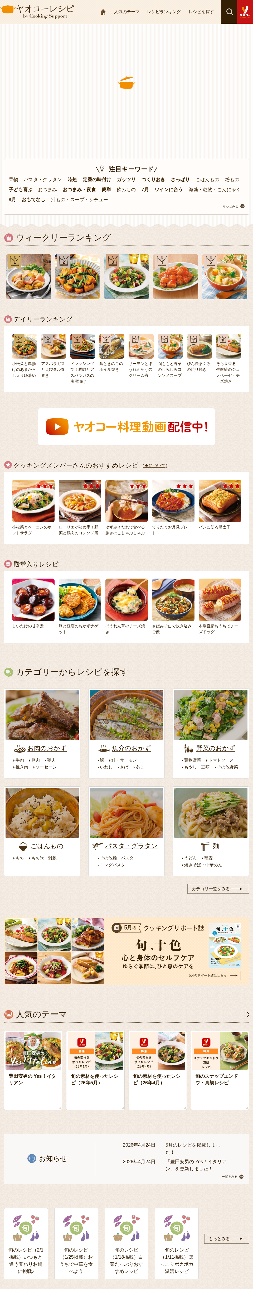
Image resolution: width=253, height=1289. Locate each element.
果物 (13, 179)
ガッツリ (126, 179)
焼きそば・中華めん (203, 865)
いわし (106, 767)
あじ (140, 767)
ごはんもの (207, 179)
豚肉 (35, 760)
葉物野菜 (192, 760)
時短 (72, 179)
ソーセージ (46, 767)
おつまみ (47, 189)
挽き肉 (22, 767)
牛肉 (20, 760)
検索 (229, 12)
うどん (190, 858)
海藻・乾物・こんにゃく (215, 189)
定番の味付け (97, 179)
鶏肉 (51, 760)
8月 (12, 199)
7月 (145, 189)
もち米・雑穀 (44, 858)
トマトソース (221, 760)
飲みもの (126, 189)
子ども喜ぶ (20, 189)
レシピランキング (164, 11)
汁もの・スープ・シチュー (79, 199)
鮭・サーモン (124, 760)
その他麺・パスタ (117, 858)
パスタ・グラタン (43, 179)
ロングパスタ (112, 865)
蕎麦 (208, 858)
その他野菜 (227, 767)
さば (124, 767)
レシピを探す (201, 11)
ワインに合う (168, 189)
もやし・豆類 (197, 767)
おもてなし (33, 199)
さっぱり (180, 179)
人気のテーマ (126, 11)
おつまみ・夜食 (79, 189)
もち (20, 858)
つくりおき (153, 179)
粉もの (232, 179)
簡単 (106, 189)
